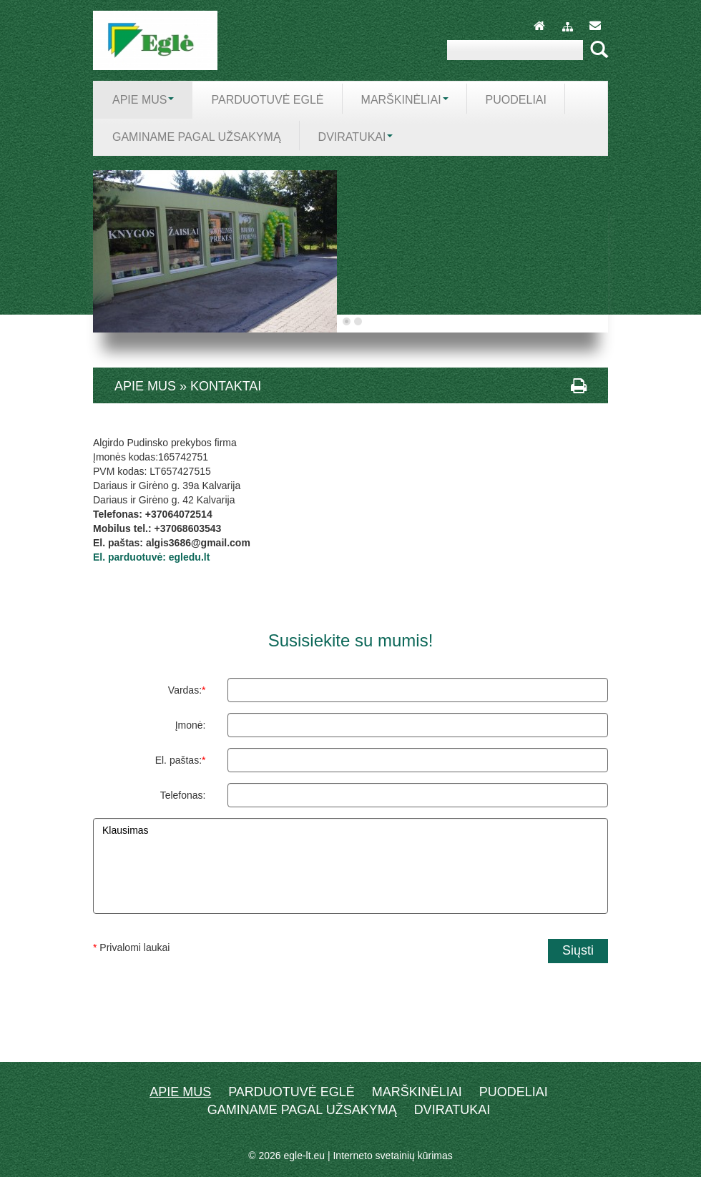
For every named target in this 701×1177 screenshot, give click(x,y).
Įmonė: (190, 725)
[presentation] (350, 998)
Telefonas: (183, 795)
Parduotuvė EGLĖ (291, 1092)
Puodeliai (513, 1092)
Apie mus (180, 1092)
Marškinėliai (417, 1092)
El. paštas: (180, 760)
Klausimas (350, 866)
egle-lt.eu (304, 1155)
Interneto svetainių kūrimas (392, 1155)
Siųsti (578, 950)
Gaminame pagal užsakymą (302, 1110)
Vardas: (187, 690)
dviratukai (452, 1110)
